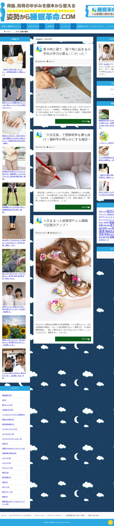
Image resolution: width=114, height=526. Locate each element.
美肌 (5, 482)
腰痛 (5, 497)
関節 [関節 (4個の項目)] (107, 237)
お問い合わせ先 (33, 26)
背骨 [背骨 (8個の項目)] (101, 234)
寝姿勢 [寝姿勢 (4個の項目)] (106, 222)
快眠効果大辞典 (9, 453)
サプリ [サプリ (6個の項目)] (102, 217)
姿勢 (5, 444)
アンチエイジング (9, 429)
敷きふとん (7, 405)
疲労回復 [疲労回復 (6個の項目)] (103, 228)
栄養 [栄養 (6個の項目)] (101, 225)
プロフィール (39, 515)
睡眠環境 (52, 234)
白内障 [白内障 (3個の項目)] (109, 228)
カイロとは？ (66, 26)
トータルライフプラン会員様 (13, 414)
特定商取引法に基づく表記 (75, 515)
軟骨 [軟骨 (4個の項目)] (100, 237)
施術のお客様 (8, 419)
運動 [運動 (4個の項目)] (104, 237)
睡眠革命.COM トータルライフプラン (91, 26)
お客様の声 (50, 26)
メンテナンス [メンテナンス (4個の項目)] (107, 220)
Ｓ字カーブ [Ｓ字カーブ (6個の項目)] (104, 240)
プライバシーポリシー (55, 515)
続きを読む (83, 122)
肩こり (5, 487)
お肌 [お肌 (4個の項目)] (100, 211)
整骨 (5, 472)
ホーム (4, 515)
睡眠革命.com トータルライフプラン (13, 503)
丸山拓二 (107, 64)
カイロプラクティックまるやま (20, 515)
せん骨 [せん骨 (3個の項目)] (104, 211)
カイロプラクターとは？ (12, 439)
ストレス (6, 463)
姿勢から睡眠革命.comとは (11, 26)
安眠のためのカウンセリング (13, 448)
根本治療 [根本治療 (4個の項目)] (106, 225)
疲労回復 (6, 477)
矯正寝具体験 (8, 424)
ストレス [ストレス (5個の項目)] (108, 217)
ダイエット (7, 468)
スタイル (6, 458)
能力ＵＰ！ (52, 61)
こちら (109, 71)
